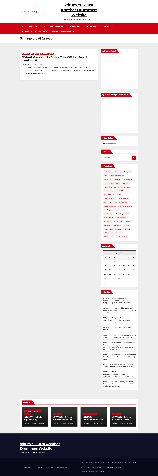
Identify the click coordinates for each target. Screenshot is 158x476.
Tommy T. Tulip (37, 64)
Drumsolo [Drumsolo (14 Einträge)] (126, 183)
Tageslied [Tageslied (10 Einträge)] (119, 233)
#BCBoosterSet (100, 462)
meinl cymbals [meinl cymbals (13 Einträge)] (108, 217)
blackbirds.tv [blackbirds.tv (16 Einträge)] (107, 179)
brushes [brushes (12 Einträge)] (117, 179)
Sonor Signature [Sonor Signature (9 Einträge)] (115, 229)
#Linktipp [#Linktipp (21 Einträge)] (118, 172)
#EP (32, 53)
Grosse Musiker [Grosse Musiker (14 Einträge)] (124, 198)
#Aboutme (32, 26)
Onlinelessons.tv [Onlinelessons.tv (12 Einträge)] (121, 217)
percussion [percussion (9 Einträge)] (107, 221)
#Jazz (36, 53)
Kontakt (101, 471)
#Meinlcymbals (75, 26)
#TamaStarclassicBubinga (34, 31)
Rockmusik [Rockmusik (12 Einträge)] (117, 225)
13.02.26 (28, 423)
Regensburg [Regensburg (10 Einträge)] (107, 225)
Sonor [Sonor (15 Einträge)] (105, 229)
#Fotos (30, 411)
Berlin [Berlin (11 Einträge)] (105, 175)
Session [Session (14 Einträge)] (126, 225)
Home (82, 462)
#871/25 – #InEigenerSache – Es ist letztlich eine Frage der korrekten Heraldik (117, 320)
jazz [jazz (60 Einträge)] (105, 202)
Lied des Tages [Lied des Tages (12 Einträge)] (108, 214)
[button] (137, 29)
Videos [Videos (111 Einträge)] (124, 236)
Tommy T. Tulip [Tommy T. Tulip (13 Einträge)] (108, 236)
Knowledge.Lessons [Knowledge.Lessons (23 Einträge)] (125, 206)
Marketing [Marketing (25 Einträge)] (119, 214)
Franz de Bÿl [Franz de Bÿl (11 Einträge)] (118, 191)
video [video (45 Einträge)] (118, 236)
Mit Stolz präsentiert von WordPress (32, 467)
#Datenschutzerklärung (63, 31)
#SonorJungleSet (97, 467)
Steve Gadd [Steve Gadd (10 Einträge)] (127, 229)
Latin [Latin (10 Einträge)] (123, 210)
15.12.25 (57, 423)
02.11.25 (116, 423)
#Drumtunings (56, 26)
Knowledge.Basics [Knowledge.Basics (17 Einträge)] (109, 206)
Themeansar (63, 467)
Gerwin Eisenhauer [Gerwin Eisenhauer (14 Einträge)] (109, 198)
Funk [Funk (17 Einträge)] (119, 194)
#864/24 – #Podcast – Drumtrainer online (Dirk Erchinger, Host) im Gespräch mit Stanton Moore (117, 374)
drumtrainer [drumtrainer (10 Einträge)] (107, 187)
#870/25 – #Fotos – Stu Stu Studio (117, 327)
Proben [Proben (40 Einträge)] (128, 221)
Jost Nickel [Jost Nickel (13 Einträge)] (113, 202)
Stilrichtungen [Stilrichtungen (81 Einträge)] (108, 233)
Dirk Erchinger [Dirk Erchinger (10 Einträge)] (108, 183)
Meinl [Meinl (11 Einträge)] (127, 214)
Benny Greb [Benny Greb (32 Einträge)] (128, 172)
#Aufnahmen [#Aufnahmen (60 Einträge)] (107, 172)
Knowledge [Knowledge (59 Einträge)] (123, 202)
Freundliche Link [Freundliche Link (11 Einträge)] (109, 194)
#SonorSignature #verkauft (99, 26)
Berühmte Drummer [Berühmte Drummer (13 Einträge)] (117, 175)
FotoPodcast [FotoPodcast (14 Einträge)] (107, 191)
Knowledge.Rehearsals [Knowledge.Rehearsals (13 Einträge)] (111, 210)
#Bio (43, 26)
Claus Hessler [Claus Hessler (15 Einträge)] (127, 179)
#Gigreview (37, 411)
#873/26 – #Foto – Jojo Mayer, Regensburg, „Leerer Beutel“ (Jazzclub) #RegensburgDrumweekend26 (118, 300)
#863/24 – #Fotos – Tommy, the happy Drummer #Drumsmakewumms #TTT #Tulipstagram (118, 384)
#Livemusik (27, 413)
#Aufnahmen (25, 53)
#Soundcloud (44, 53)
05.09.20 (26, 64)
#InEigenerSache (92, 413)
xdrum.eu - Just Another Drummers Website (79, 10)
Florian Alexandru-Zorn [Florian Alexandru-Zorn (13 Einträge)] (122, 187)
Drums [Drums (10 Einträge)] (118, 183)
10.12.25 (86, 423)
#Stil (51, 53)
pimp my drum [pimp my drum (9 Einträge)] (118, 221)
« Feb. (105, 284)
